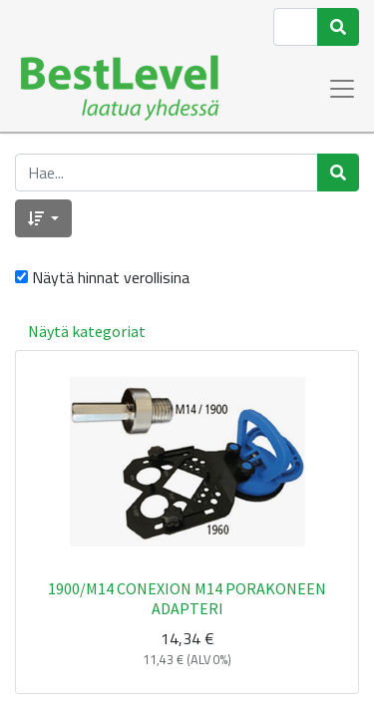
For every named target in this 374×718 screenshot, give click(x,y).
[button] (43, 218)
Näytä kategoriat (87, 331)
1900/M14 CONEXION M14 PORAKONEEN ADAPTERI (187, 597)
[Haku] (338, 27)
